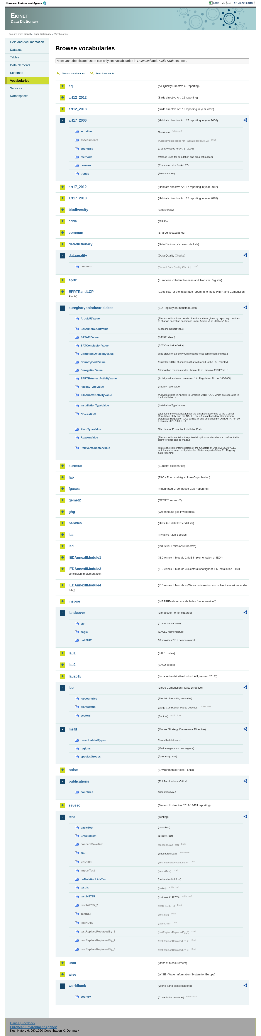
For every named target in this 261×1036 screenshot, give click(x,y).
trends (85, 173)
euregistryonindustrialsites (91, 308)
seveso (74, 805)
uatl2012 (86, 640)
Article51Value (90, 318)
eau (83, 852)
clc (83, 623)
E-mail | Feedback (22, 1023)
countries (87, 148)
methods (86, 157)
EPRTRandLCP (81, 292)
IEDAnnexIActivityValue (96, 395)
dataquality (78, 255)
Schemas (16, 73)
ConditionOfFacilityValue (97, 353)
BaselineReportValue (94, 329)
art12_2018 (78, 109)
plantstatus (88, 706)
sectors (86, 715)
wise (72, 974)
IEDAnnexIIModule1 (85, 557)
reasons (86, 165)
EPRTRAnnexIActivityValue (99, 378)
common (76, 232)
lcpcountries (89, 698)
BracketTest (88, 835)
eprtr (72, 280)
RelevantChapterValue (95, 448)
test (72, 817)
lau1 (72, 653)
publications (79, 781)
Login (216, 3)
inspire (74, 601)
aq (71, 86)
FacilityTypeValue (92, 386)
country (86, 996)
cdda (73, 221)
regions (86, 748)
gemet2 (75, 500)
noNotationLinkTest (94, 879)
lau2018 (75, 676)
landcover (77, 613)
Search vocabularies (73, 73)
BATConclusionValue (94, 345)
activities (87, 131)
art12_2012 (78, 97)
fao (71, 477)
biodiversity (78, 210)
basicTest (87, 827)
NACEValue (88, 413)
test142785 (88, 896)
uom (72, 963)
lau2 (72, 665)
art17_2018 (78, 198)
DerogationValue (92, 370)
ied (71, 546)
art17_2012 (78, 187)
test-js (85, 887)
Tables (14, 57)
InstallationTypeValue (95, 405)
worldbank (77, 986)
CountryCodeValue (93, 362)
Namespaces (19, 96)
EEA (28, 3)
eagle (84, 631)
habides (75, 523)
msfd (73, 729)
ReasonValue (89, 437)
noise (73, 770)
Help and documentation (27, 42)
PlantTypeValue (91, 429)
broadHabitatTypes (93, 740)
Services (16, 88)
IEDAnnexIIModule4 (85, 585)
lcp (71, 688)
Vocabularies (19, 80)
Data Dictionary (42, 34)
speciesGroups (91, 756)
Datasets (16, 49)
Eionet (27, 34)
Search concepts (104, 73)
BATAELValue (89, 337)
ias (71, 535)
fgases (74, 489)
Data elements (20, 65)
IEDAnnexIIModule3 (85, 569)
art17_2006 (78, 120)
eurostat (75, 466)
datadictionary (80, 244)
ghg (72, 512)
